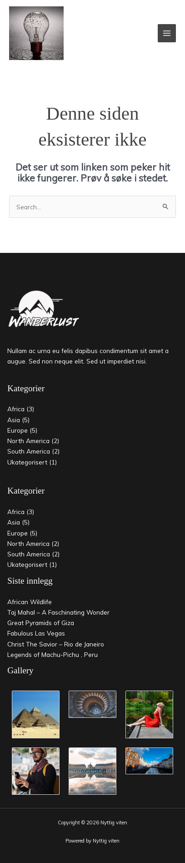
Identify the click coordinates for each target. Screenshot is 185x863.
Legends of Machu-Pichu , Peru (52, 654)
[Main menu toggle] (167, 33)
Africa (16, 409)
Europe (17, 430)
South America (28, 451)
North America (28, 440)
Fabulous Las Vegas (36, 633)
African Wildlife (29, 602)
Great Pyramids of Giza (40, 622)
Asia (13, 420)
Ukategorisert (27, 462)
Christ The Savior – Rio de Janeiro (55, 644)
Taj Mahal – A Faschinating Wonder (58, 612)
